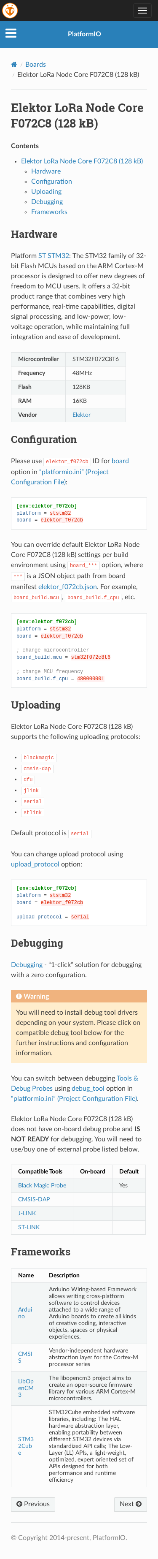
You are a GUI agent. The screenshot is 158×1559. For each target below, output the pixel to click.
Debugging (47, 201)
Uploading (46, 191)
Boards (35, 64)
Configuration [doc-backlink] (44, 439)
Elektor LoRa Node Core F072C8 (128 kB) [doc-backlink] (77, 115)
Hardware (46, 171)
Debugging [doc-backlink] (37, 943)
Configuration (51, 181)
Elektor (81, 415)
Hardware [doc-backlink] (34, 234)
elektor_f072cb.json (67, 587)
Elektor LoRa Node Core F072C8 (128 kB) (82, 161)
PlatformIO (84, 34)
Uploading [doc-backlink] (36, 705)
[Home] (14, 64)
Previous (33, 1504)
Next (131, 1504)
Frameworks (49, 212)
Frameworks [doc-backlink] (40, 1251)
